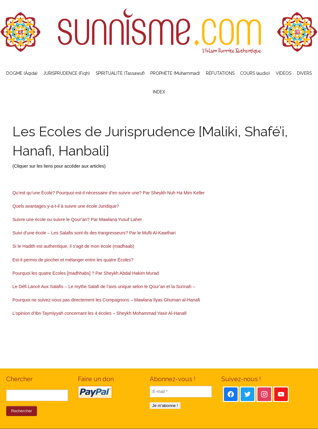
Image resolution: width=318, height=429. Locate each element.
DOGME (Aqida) (22, 73)
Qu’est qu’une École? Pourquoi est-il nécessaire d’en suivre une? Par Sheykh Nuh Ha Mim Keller (108, 192)
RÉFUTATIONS (220, 73)
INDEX (159, 91)
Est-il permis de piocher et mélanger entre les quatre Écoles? (73, 259)
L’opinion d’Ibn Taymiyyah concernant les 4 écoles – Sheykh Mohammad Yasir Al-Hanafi (99, 313)
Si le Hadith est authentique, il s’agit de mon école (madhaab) (73, 246)
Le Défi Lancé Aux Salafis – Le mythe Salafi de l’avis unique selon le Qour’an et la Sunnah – (103, 286)
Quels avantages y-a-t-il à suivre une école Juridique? (65, 206)
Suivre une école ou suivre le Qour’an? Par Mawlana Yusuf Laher (77, 219)
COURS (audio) (255, 73)
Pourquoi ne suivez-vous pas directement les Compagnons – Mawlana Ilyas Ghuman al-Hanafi (106, 299)
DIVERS (304, 73)
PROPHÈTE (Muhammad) (175, 73)
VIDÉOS (283, 73)
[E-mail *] (181, 391)
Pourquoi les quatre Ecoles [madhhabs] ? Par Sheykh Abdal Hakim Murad (85, 273)
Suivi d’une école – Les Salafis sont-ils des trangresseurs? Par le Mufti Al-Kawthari (94, 232)
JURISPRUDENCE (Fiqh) (66, 73)
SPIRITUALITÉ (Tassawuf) (120, 73)
